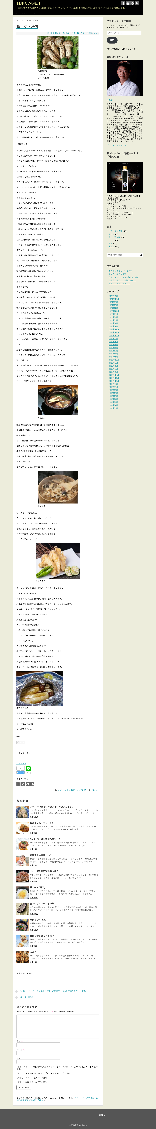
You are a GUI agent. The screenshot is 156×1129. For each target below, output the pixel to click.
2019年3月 (113, 354)
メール (20, 1050)
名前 (19, 1041)
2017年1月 (113, 405)
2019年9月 (113, 339)
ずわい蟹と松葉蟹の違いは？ (44, 871)
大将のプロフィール (29, 13)
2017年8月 (113, 387)
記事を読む (34, 817)
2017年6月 (113, 393)
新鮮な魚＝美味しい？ (41, 855)
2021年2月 (113, 305)
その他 (111, 234)
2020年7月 (113, 317)
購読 (112, 40)
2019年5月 (113, 351)
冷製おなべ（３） (38, 920)
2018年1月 (113, 372)
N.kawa (94, 790)
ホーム (16, 13)
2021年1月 (113, 308)
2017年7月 (113, 390)
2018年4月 (113, 366)
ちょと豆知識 (86, 33)
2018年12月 (114, 360)
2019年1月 (113, 357)
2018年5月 (113, 363)
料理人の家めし (29, 4)
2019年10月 (114, 336)
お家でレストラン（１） (42, 823)
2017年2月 (113, 402)
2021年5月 (113, 302)
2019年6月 (113, 348)
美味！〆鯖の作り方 (117, 274)
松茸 (81, 790)
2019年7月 (113, 345)
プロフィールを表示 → (117, 145)
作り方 (67, 790)
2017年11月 (114, 378)
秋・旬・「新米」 (38, 887)
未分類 (111, 247)
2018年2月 (113, 369)
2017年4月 (113, 399)
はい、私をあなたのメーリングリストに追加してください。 (44, 1073)
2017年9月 (113, 384)
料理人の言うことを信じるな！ (122, 280)
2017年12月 (114, 375)
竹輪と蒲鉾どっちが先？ (42, 936)
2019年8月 (113, 342)
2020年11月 (114, 311)
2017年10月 (114, 381)
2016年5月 (113, 408)
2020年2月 (113, 323)
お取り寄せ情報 (115, 231)
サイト (19, 1058)
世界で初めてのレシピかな (120, 271)
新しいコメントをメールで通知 (33, 1078)
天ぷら (33, 952)
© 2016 (72, 1125)
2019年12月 (114, 330)
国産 (73, 790)
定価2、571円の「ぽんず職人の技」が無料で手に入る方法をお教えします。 (51, 992)
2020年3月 (113, 320)
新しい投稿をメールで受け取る (33, 1082)
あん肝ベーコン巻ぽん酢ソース (45, 839)
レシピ (96, 33)
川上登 (109, 100)
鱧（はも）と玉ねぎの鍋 (42, 904)
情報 (110, 243)
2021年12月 (114, 299)
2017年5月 (113, 396)
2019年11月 (114, 333)
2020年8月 (113, 314)
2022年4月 (113, 296)
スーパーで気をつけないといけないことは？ (52, 807)
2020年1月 (113, 326)
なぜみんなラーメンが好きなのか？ (124, 277)
